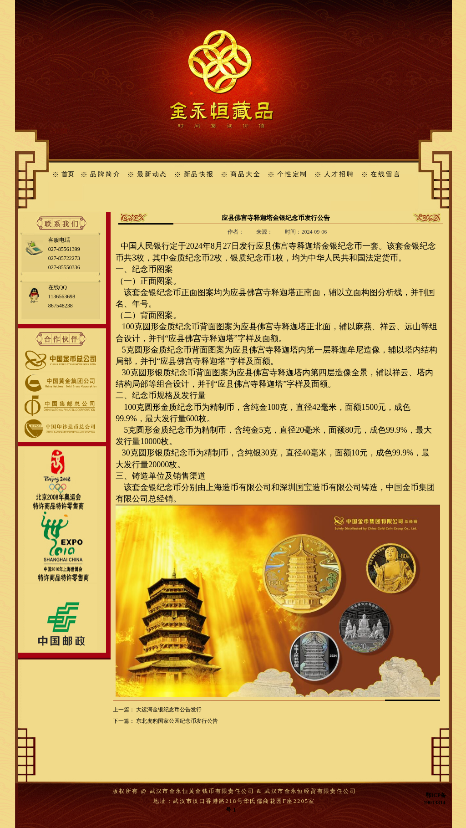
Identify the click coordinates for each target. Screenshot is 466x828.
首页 (67, 174)
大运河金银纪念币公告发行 (169, 709)
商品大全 (245, 174)
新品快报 (199, 174)
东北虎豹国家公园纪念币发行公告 (177, 721)
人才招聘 (339, 174)
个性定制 (292, 174)
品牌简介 (105, 174)
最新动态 (152, 174)
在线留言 (385, 174)
